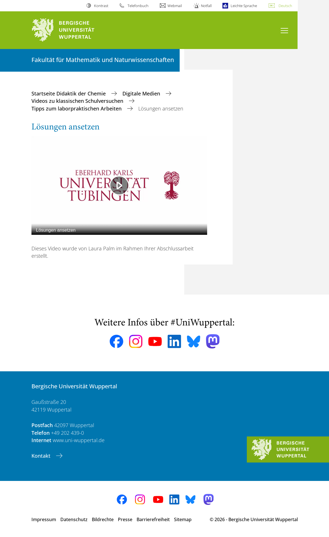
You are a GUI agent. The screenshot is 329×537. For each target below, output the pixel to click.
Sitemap (183, 519)
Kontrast (101, 5)
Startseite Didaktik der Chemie (69, 93)
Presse (125, 519)
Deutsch (285, 5)
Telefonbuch (138, 5)
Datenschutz (74, 519)
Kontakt (41, 455)
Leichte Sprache (244, 5)
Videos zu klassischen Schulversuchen (78, 100)
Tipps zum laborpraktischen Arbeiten (77, 108)
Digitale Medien (142, 93)
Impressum (43, 519)
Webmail (174, 5)
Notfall (206, 5)
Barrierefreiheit (153, 519)
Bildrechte (103, 519)
